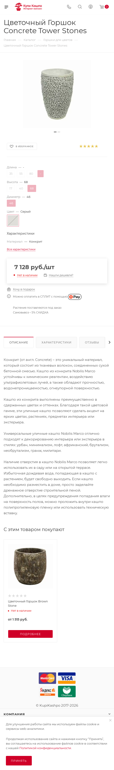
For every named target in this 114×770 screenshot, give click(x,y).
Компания (14, 714)
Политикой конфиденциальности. (45, 748)
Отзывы (92, 342)
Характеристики (56, 342)
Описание (18, 342)
